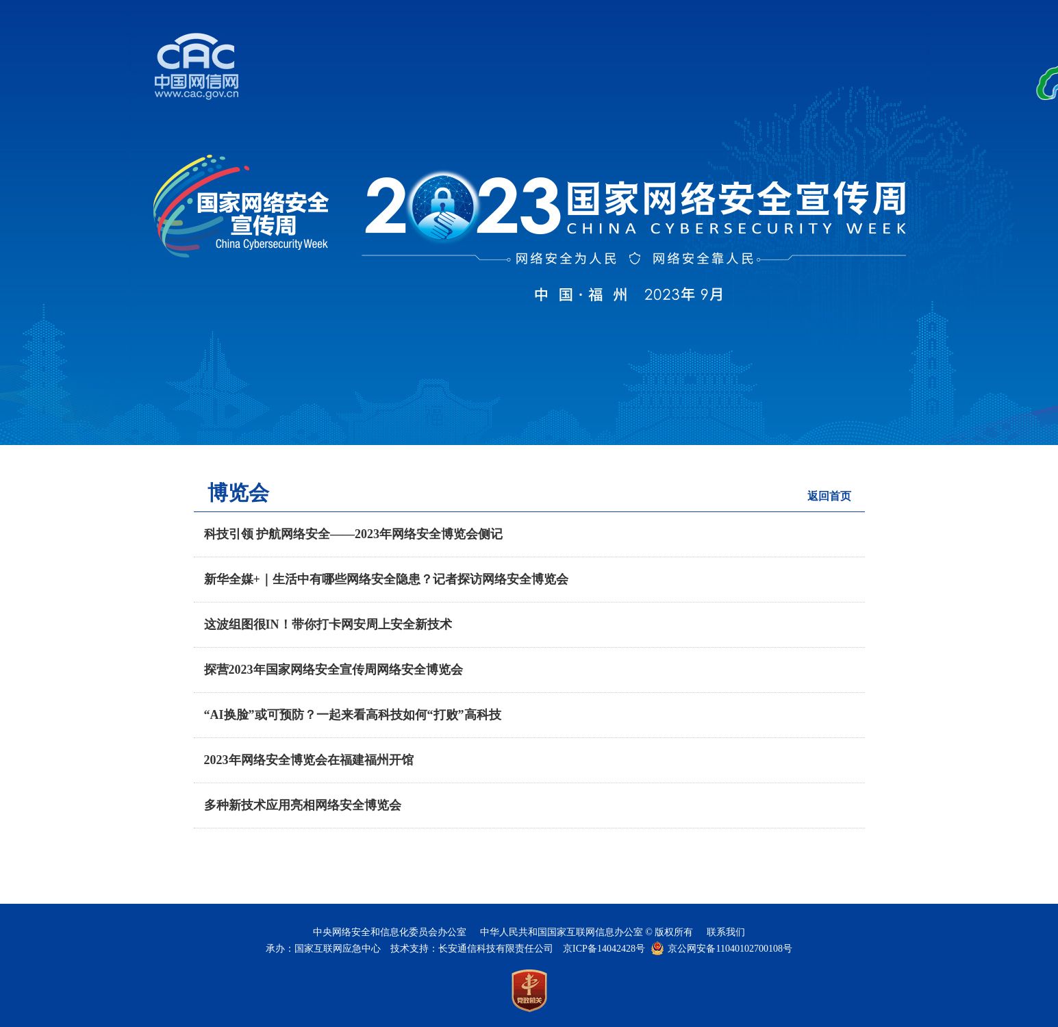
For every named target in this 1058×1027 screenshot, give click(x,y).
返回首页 (829, 496)
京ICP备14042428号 (604, 948)
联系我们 (726, 932)
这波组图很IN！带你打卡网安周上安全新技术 (328, 624)
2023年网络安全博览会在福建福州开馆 (309, 760)
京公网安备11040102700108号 (730, 948)
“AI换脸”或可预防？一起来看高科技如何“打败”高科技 (352, 715)
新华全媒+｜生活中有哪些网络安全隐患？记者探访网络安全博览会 (386, 579)
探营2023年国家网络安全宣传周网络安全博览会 (333, 669)
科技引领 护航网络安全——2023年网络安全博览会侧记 (353, 534)
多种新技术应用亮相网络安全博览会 (302, 805)
